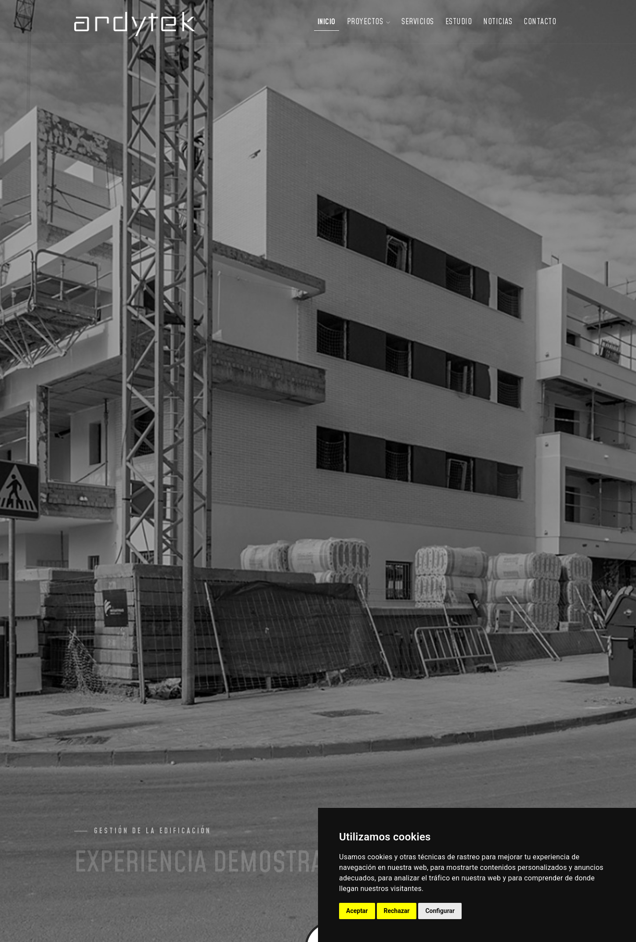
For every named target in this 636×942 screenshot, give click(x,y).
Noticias (497, 21)
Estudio (458, 21)
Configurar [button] (440, 910)
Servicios (417, 21)
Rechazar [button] (397, 910)
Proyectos (368, 21)
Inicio (327, 21)
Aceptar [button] (357, 910)
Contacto (540, 21)
